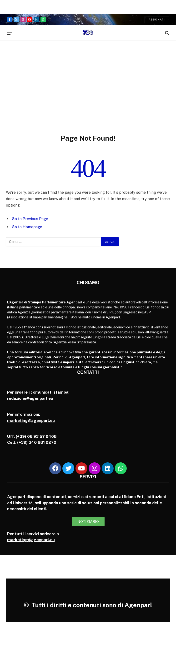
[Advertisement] (88, 82)
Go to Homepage (27, 227)
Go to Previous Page (30, 219)
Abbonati (157, 19)
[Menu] (9, 32)
